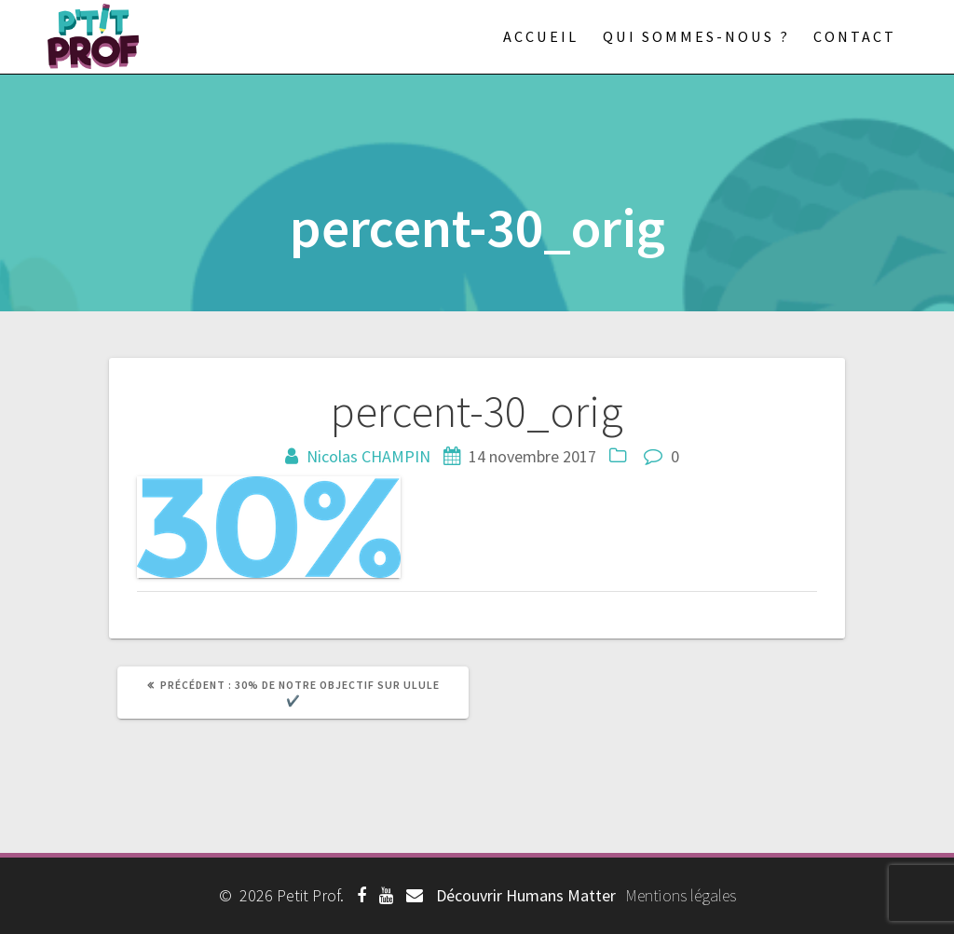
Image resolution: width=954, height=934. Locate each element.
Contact (854, 36)
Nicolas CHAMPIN (368, 456)
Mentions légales (680, 895)
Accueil (541, 36)
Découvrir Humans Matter (526, 895)
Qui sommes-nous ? (696, 36)
